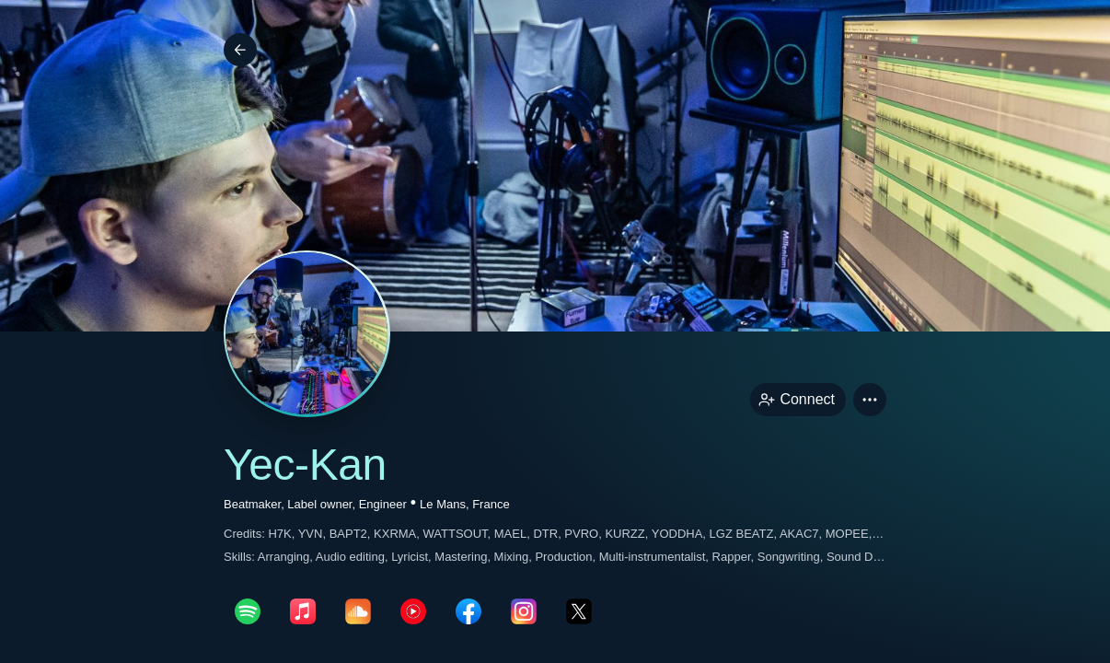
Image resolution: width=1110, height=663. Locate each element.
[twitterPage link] (579, 611)
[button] (869, 399)
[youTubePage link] (413, 611)
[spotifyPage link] (248, 611)
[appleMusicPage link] (303, 611)
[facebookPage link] (468, 611)
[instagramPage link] (524, 611)
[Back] (240, 49)
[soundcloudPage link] (358, 611)
